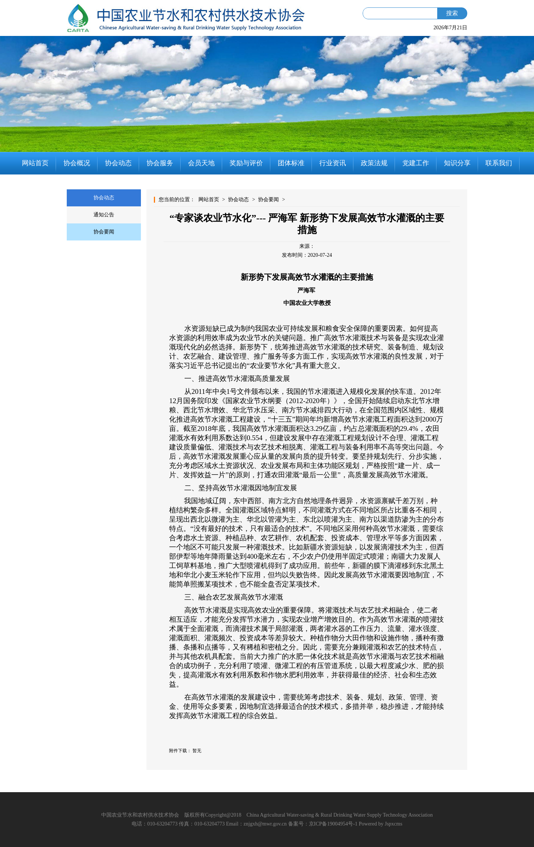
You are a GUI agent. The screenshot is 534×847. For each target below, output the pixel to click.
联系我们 (498, 163)
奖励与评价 (246, 163)
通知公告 (103, 214)
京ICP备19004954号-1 (333, 824)
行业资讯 (332, 163)
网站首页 (35, 163)
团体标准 (291, 163)
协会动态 (118, 163)
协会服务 (159, 163)
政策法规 (374, 163)
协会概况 (76, 163)
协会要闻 (103, 232)
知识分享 (457, 163)
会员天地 (201, 163)
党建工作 (415, 163)
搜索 (452, 13)
